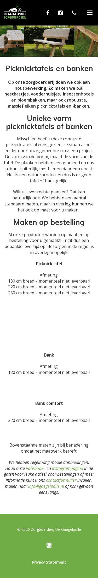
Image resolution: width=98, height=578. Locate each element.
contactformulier (61, 480)
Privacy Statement (49, 562)
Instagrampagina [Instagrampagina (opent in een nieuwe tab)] (67, 468)
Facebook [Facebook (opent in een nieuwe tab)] (34, 468)
